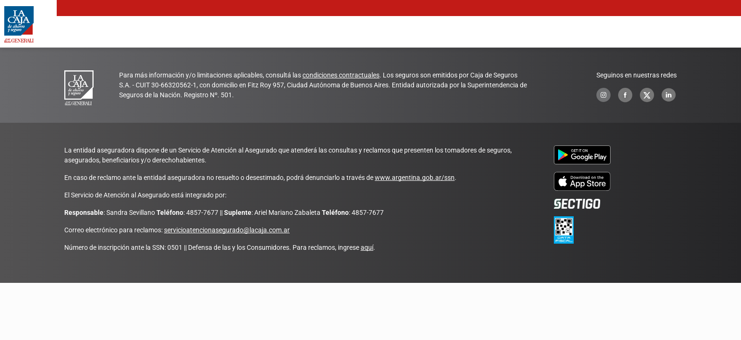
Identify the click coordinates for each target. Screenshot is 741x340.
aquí (367, 247)
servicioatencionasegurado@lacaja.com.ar (227, 230)
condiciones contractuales (340, 75)
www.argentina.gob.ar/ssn (415, 177)
